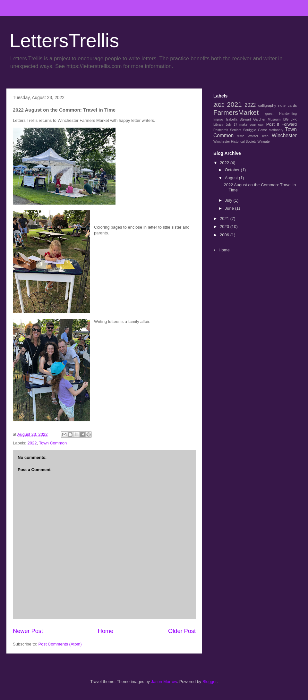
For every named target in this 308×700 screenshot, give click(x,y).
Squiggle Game (255, 130)
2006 (225, 234)
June (230, 208)
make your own (251, 124)
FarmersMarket (236, 112)
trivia (240, 136)
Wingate (263, 141)
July (229, 200)
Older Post (182, 631)
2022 (32, 443)
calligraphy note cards (277, 105)
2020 (219, 105)
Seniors (235, 130)
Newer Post (28, 631)
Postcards (220, 130)
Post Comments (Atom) (60, 644)
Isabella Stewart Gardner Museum (253, 119)
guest (269, 113)
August (232, 177)
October (233, 169)
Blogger (209, 681)
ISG (285, 119)
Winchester (284, 135)
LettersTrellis (64, 40)
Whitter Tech (258, 136)
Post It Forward (281, 124)
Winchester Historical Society (235, 141)
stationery (276, 130)
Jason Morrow (164, 681)
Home (106, 631)
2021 (234, 104)
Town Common (53, 443)
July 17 (231, 124)
